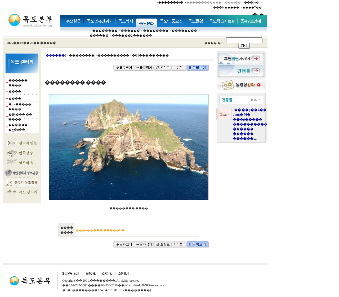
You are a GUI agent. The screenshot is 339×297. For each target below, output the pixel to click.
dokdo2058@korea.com (148, 285)
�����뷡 (99, 35)
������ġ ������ (132, 35)
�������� (105, 31)
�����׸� (130, 31)
